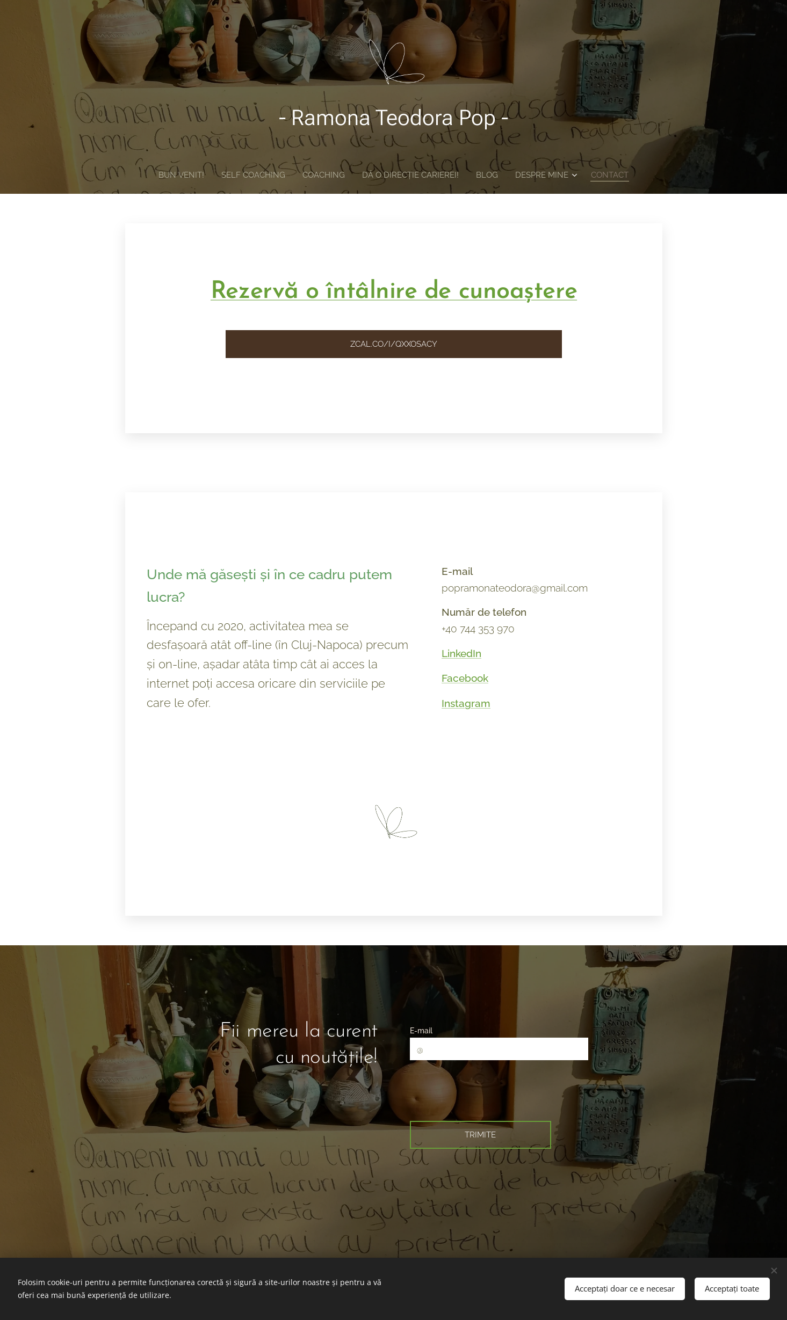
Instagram (466, 703)
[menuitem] (176, 175)
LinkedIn (461, 653)
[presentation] (494, 1089)
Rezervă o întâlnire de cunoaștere (393, 292)
